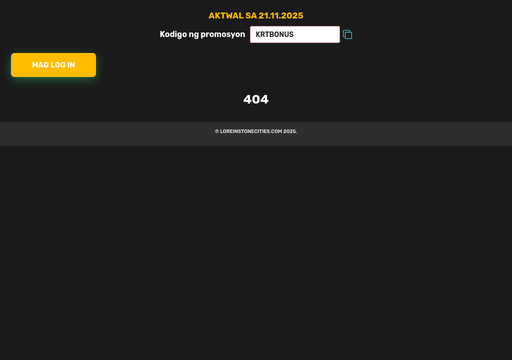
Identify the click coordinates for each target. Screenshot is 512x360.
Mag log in (53, 65)
